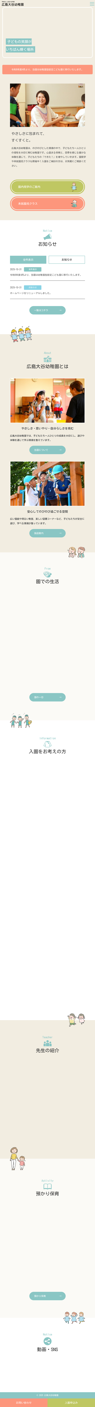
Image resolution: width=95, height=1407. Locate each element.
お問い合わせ (24, 1402)
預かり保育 (40, 1296)
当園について (41, 450)
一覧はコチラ (41, 310)
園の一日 (38, 697)
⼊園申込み (71, 1402)
